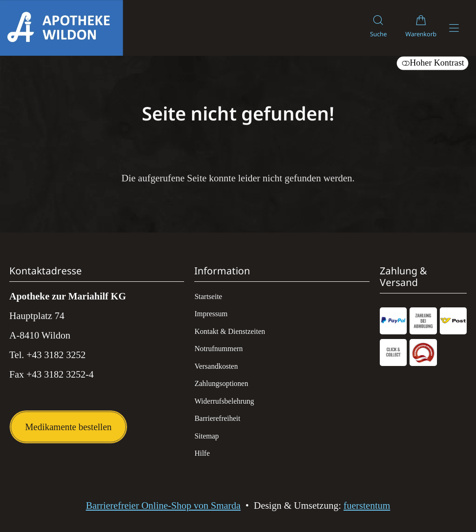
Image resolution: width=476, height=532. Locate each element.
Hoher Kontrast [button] (432, 63)
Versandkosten (216, 366)
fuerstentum (367, 505)
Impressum (210, 314)
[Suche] (378, 28)
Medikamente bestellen (68, 427)
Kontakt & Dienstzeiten (229, 331)
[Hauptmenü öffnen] (454, 28)
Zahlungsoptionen (221, 383)
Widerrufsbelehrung (224, 401)
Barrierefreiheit (217, 418)
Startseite (208, 296)
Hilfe (202, 453)
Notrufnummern (218, 348)
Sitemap (206, 436)
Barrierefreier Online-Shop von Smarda (163, 505)
